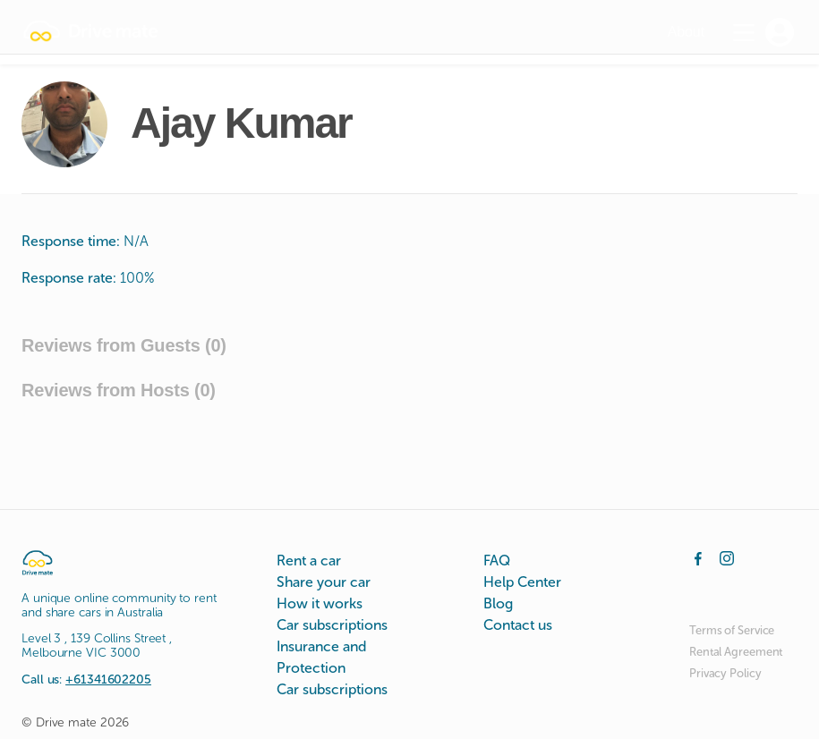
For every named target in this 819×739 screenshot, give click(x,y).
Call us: (86, 679)
